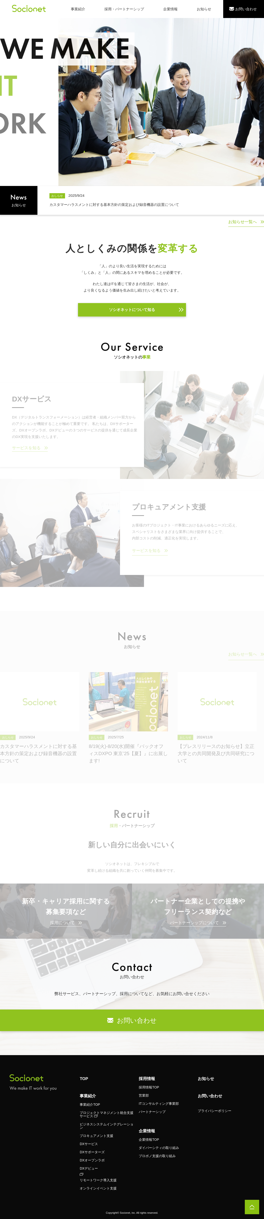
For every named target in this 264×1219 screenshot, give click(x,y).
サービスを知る (26, 448)
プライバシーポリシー (214, 1111)
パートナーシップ (152, 1112)
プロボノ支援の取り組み (157, 1156)
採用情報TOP (149, 1087)
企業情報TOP (149, 1139)
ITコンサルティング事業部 (159, 1103)
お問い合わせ (210, 1096)
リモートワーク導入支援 (98, 1180)
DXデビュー (89, 1168)
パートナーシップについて (194, 922)
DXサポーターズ (92, 1152)
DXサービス (89, 1144)
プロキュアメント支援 (96, 1136)
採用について (62, 922)
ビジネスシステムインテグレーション (106, 1125)
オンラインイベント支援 (98, 1188)
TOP (84, 1078)
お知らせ (206, 1078)
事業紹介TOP (90, 1104)
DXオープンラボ (92, 1160)
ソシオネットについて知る (132, 310)
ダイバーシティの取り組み (159, 1148)
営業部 (144, 1095)
